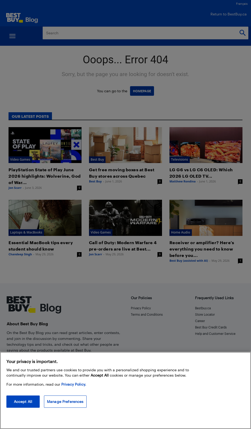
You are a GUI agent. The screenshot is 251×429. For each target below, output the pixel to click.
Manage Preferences (65, 401)
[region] (125, 390)
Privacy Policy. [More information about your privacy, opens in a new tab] (73, 384)
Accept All (23, 401)
